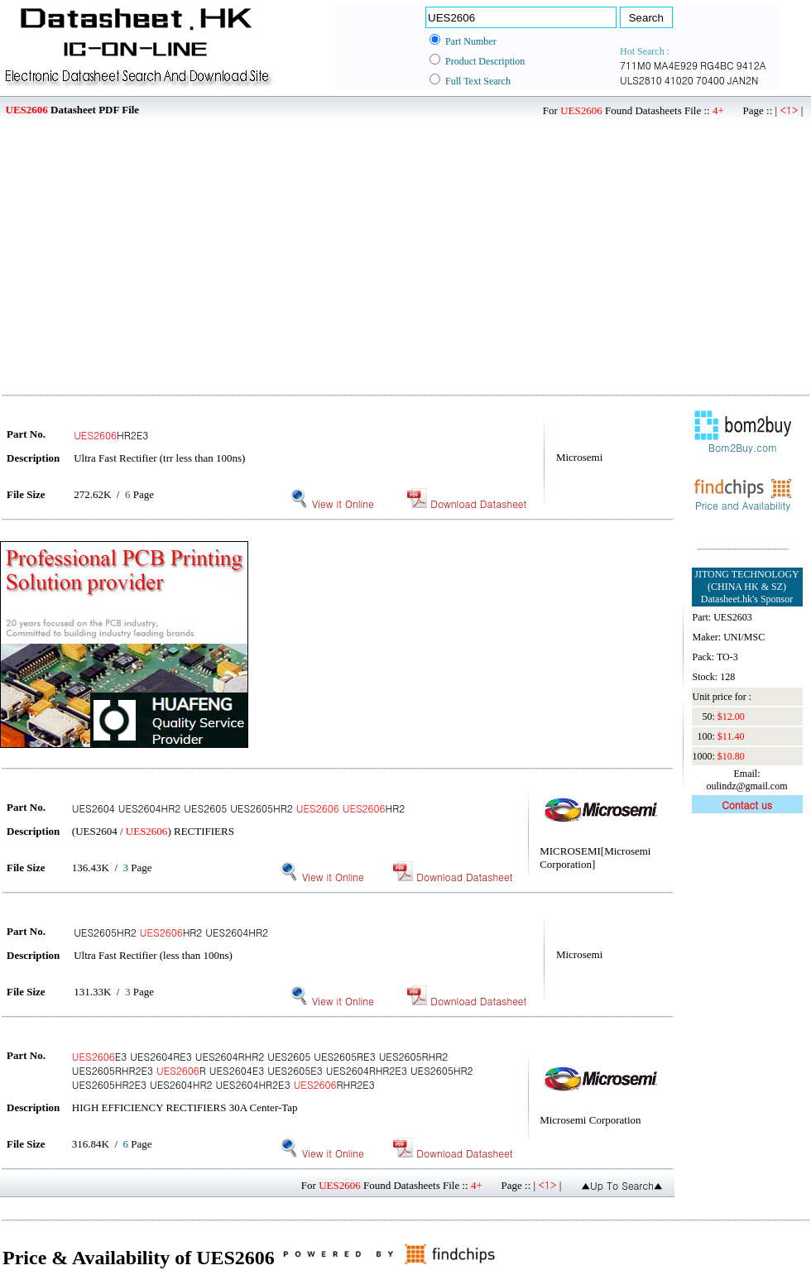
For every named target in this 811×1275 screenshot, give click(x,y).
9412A (751, 65)
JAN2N (743, 80)
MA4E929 (676, 65)
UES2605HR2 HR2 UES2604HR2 (171, 932)
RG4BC (717, 65)
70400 (710, 80)
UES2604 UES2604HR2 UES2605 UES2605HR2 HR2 (238, 808)
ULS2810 (641, 80)
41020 (679, 80)
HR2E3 (111, 435)
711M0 (635, 65)
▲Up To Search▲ (622, 1185)
